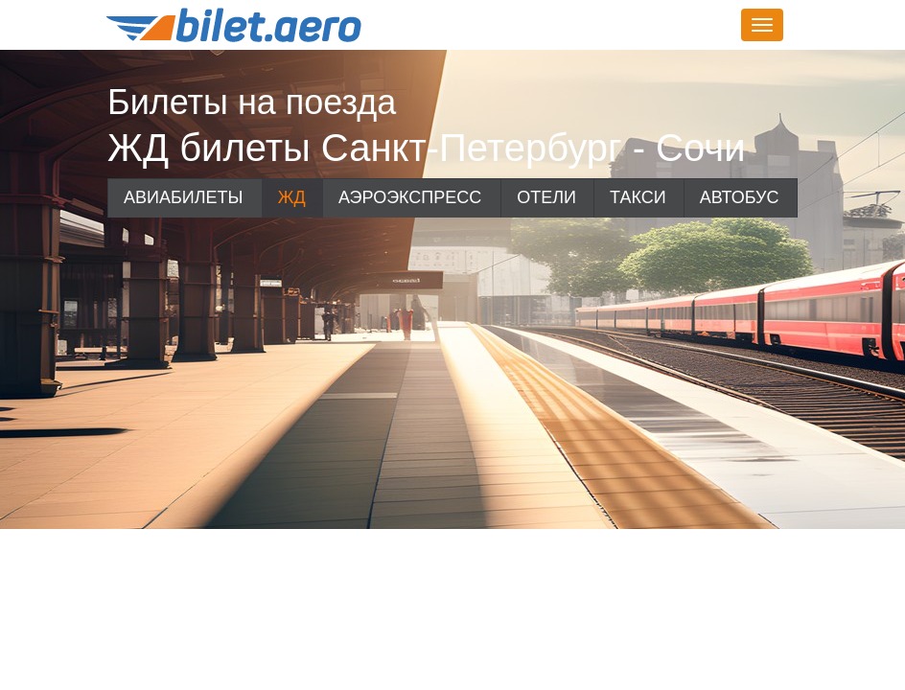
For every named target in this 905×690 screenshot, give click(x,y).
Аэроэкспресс (409, 197)
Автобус (739, 197)
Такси (638, 197)
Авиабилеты (183, 197)
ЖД (292, 197)
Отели (546, 197)
